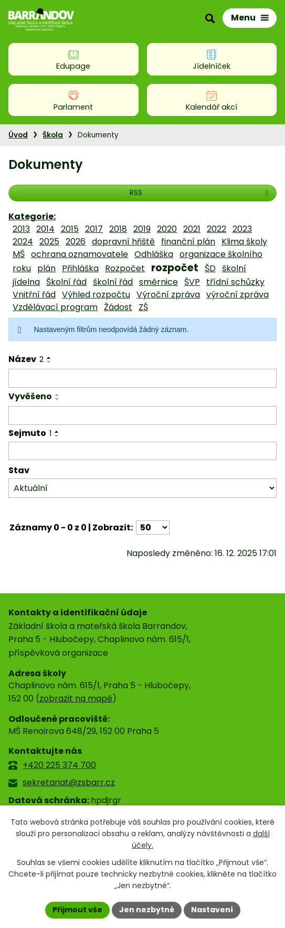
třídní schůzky (235, 282)
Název (26, 359)
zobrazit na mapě (75, 698)
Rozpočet (125, 268)
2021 (191, 229)
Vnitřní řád (34, 295)
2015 (70, 229)
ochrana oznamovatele (79, 254)
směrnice (158, 282)
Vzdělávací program (55, 307)
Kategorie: (32, 216)
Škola (53, 135)
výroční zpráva (237, 295)
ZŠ (143, 307)
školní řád (113, 282)
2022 (216, 229)
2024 (23, 242)
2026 (76, 242)
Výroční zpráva (168, 295)
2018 (118, 229)
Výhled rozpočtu (96, 295)
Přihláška (80, 268)
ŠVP (192, 282)
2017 (94, 229)
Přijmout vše (77, 909)
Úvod (18, 135)
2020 (167, 229)
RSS (200, 192)
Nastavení (212, 909)
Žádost (118, 307)
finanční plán (188, 242)
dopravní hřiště (123, 242)
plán (46, 268)
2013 (21, 229)
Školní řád (66, 282)
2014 (45, 229)
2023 (242, 229)
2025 (49, 242)
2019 (142, 229)
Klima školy (244, 242)
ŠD (210, 268)
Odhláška (153, 254)
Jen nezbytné (146, 909)
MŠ (19, 254)
